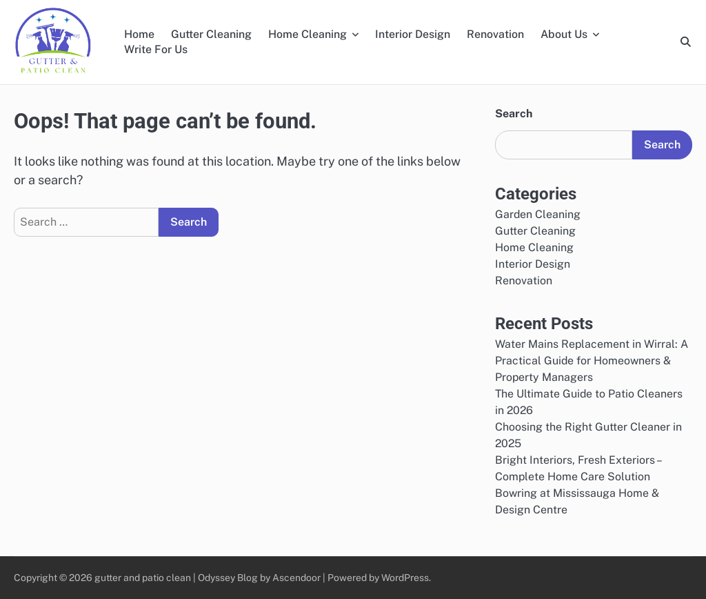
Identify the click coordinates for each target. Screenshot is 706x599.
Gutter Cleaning (211, 34)
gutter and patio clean (143, 577)
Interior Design (412, 34)
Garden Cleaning (538, 214)
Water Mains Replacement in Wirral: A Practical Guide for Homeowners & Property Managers (591, 360)
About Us (564, 34)
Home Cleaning (307, 34)
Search (513, 113)
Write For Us (156, 49)
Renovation (495, 34)
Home (139, 34)
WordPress (405, 577)
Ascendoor (296, 577)
